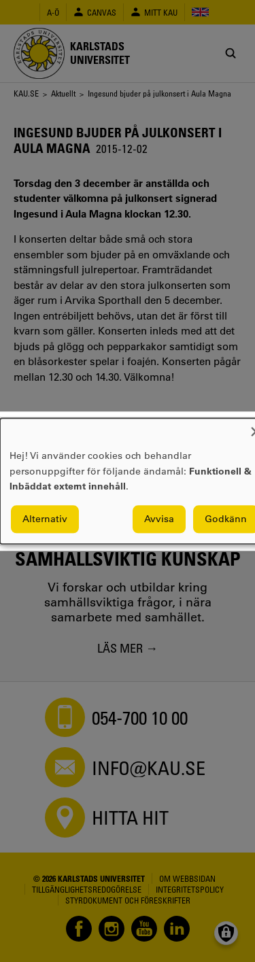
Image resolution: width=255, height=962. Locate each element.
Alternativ (44, 519)
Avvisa (159, 519)
